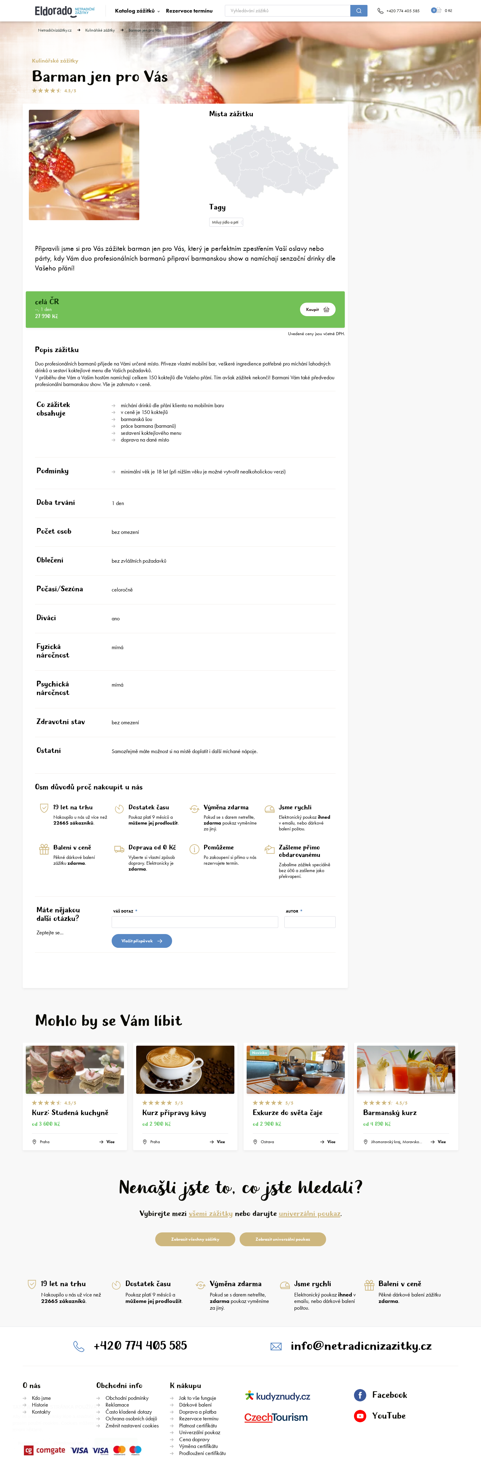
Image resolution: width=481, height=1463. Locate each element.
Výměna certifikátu (198, 1400)
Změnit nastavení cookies (132, 1380)
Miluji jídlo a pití (225, 222)
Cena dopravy (194, 1394)
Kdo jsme (41, 1352)
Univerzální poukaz (199, 1387)
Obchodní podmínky (127, 1352)
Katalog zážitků (135, 10)
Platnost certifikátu (198, 1380)
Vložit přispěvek (141, 895)
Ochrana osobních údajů (131, 1373)
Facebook (380, 1350)
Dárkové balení (195, 1359)
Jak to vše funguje (197, 1352)
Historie (40, 1359)
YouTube (380, 1371)
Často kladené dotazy (129, 1366)
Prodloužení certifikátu (202, 1407)
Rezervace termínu (189, 10)
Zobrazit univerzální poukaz (283, 1194)
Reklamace (117, 1359)
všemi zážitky (211, 1168)
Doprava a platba (197, 1366)
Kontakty (41, 1366)
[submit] (358, 11)
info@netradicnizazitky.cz (361, 1300)
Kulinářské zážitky (100, 30)
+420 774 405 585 (140, 1300)
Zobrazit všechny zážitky (195, 1194)
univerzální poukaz (310, 1168)
